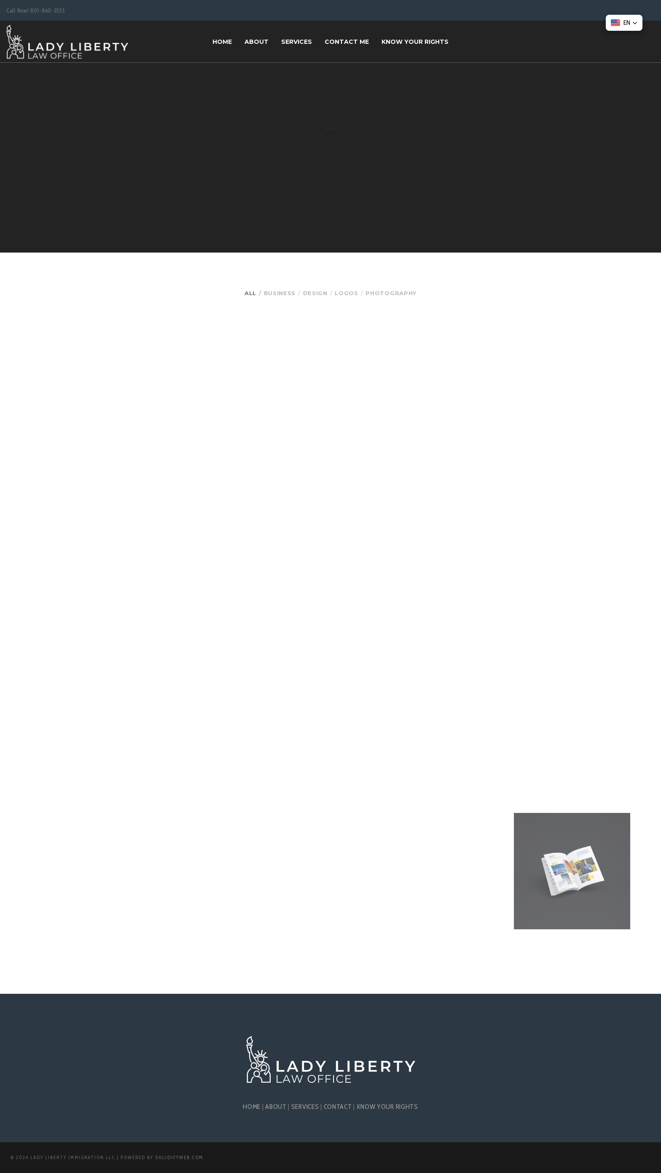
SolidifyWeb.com (179, 1157)
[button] (624, 22)
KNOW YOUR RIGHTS (387, 1107)
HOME (252, 1107)
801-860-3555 (47, 10)
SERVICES (305, 1107)
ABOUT (276, 1107)
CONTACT (338, 1107)
